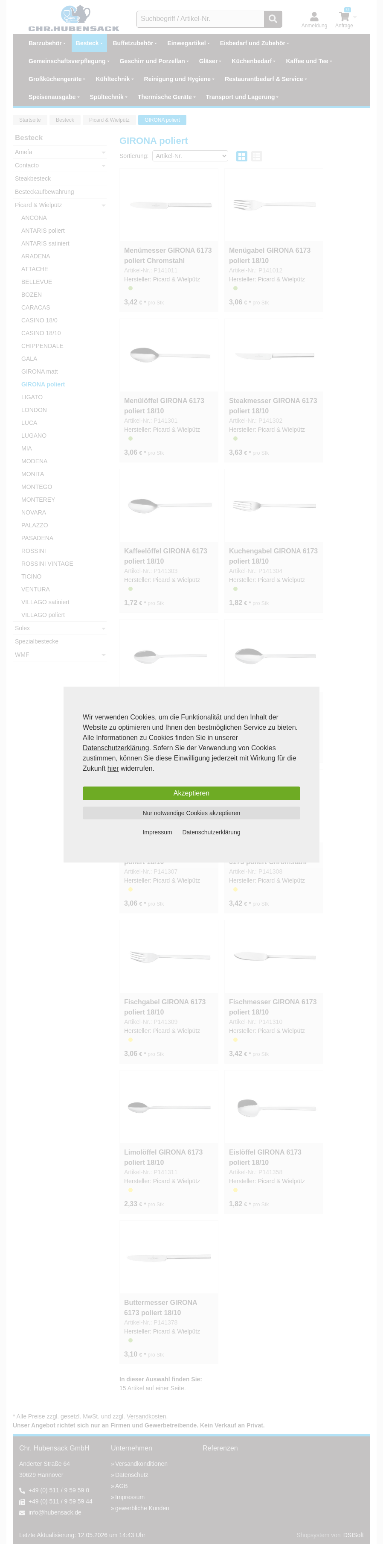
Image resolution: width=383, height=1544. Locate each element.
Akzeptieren (192, 793)
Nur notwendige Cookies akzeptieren (192, 813)
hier (113, 768)
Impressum (157, 832)
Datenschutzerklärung (116, 748)
